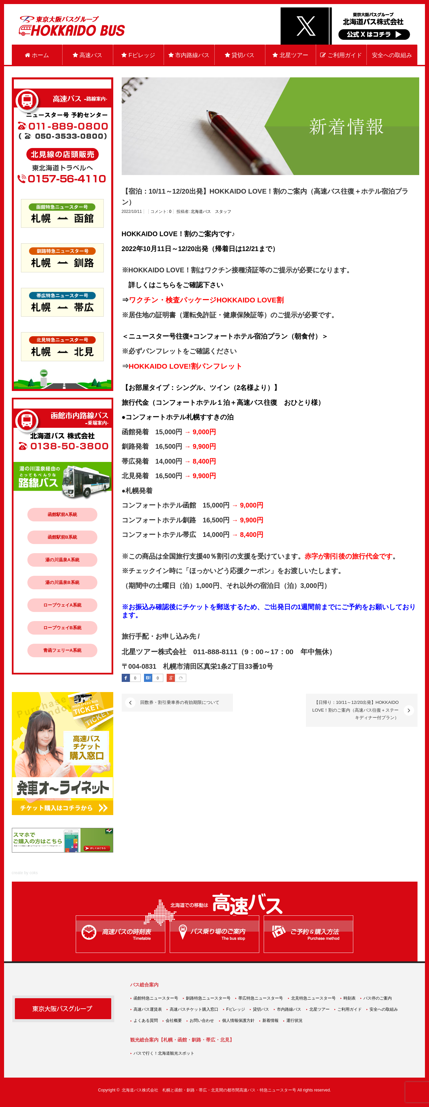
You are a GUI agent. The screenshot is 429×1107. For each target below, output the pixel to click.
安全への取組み (392, 55)
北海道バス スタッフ (211, 211)
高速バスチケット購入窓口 (194, 1009)
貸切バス (240, 55)
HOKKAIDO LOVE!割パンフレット (186, 366)
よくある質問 (146, 1020)
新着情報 (270, 1020)
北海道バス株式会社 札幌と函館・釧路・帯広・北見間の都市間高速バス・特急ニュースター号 (209, 1090)
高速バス (88, 55)
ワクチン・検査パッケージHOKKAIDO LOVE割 (206, 300)
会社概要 (174, 1020)
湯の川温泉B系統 (62, 582)
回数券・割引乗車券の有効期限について (179, 702)
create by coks (25, 872)
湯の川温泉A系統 (62, 559)
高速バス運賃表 (148, 1009)
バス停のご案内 (377, 998)
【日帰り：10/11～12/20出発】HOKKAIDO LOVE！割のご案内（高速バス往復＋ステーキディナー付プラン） (355, 710)
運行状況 (294, 1020)
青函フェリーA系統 (62, 650)
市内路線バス (189, 55)
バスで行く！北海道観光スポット (164, 1053)
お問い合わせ (202, 1020)
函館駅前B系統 (62, 537)
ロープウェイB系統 (62, 627)
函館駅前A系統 (62, 514)
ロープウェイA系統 (62, 605)
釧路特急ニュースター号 (208, 998)
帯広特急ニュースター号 (260, 998)
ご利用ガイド (341, 55)
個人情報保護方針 (238, 1020)
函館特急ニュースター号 (156, 998)
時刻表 (349, 998)
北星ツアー (290, 55)
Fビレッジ (138, 55)
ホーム (37, 55)
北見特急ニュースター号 (313, 998)
